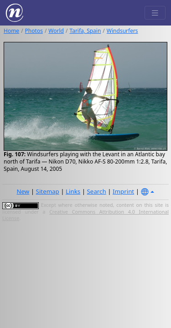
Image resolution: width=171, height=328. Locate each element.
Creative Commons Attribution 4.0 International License (85, 215)
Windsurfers (122, 31)
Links (73, 191)
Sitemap (47, 191)
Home (11, 31)
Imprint (123, 191)
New (22, 191)
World (56, 31)
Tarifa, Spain (85, 31)
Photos (34, 31)
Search (96, 191)
